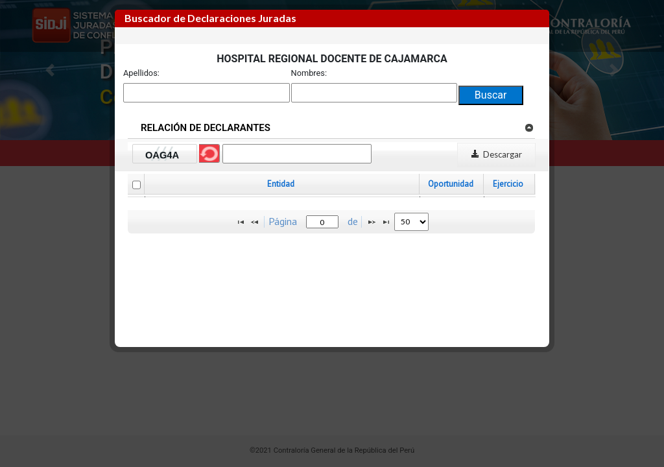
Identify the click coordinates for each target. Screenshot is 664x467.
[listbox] (411, 222)
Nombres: (309, 73)
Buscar (491, 95)
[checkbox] (136, 184)
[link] (529, 127)
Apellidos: (141, 73)
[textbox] (322, 221)
